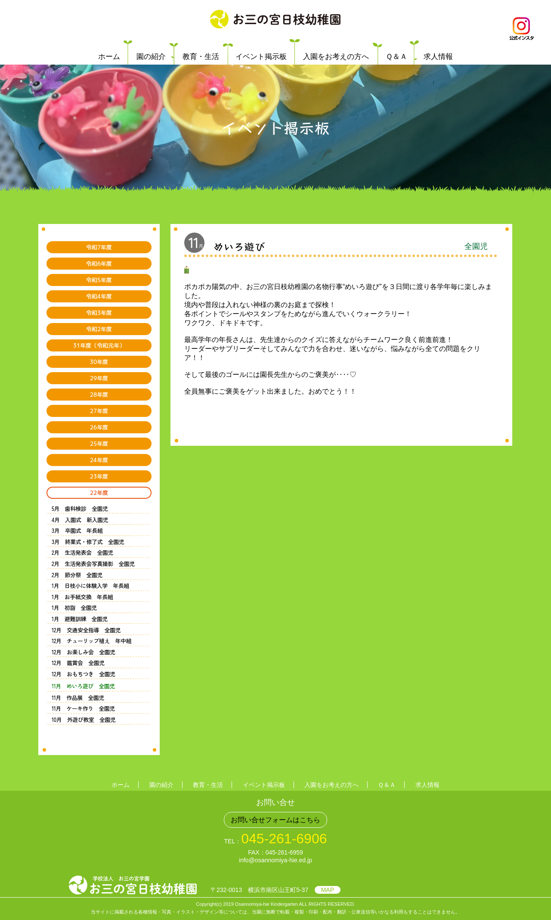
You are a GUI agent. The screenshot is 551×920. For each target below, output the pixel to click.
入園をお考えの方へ (336, 57)
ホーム (109, 57)
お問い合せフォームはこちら (275, 820)
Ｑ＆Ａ (396, 57)
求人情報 (438, 57)
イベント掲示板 (261, 57)
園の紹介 (151, 57)
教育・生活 (201, 57)
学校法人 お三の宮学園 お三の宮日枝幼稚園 (275, 19)
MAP (327, 889)
